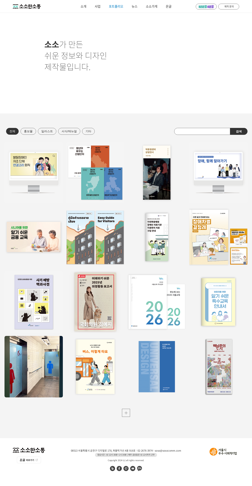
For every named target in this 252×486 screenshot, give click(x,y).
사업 (97, 6)
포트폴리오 (116, 6)
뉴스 (134, 6)
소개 (83, 6)
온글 (168, 6)
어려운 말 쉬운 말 (206, 6)
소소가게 (151, 6)
